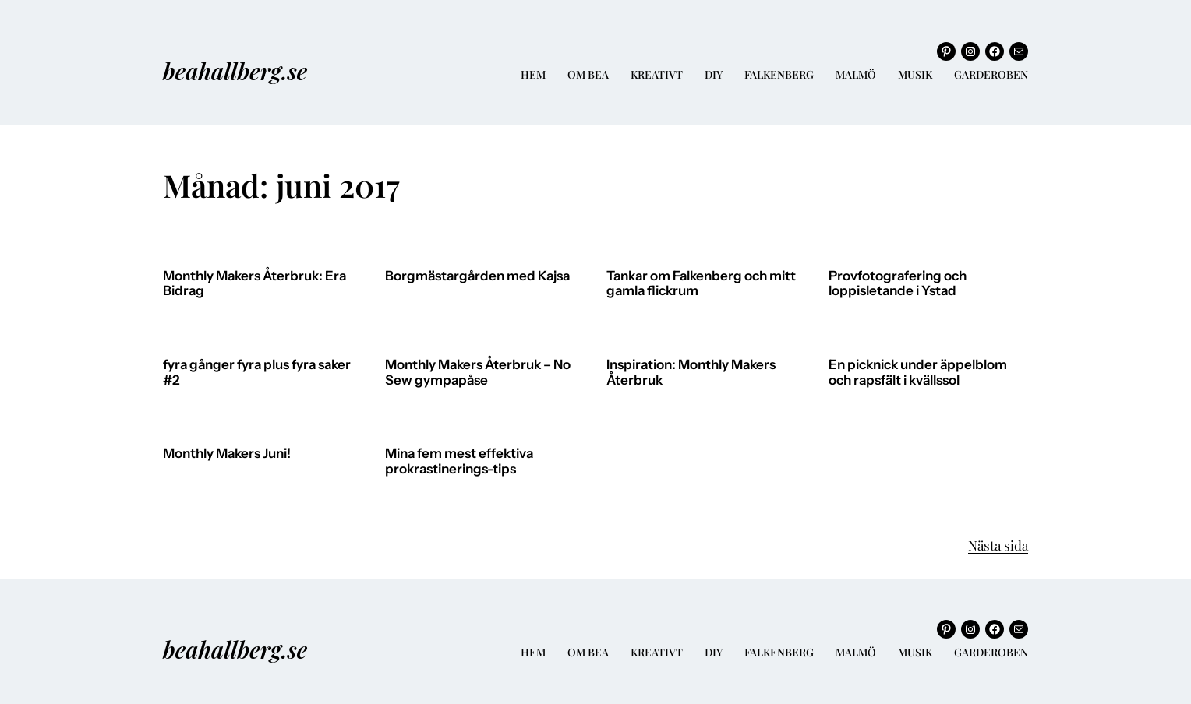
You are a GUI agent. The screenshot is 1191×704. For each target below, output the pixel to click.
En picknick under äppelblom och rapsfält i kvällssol (918, 372)
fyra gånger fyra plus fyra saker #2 (257, 372)
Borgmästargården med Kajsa (477, 276)
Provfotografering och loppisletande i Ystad (898, 284)
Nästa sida (998, 545)
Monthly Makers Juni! (227, 453)
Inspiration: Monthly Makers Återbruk (691, 372)
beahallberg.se (235, 70)
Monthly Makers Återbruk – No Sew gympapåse (478, 372)
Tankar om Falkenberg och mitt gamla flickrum (701, 284)
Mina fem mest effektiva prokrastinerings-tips (459, 461)
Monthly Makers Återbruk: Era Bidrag (254, 284)
